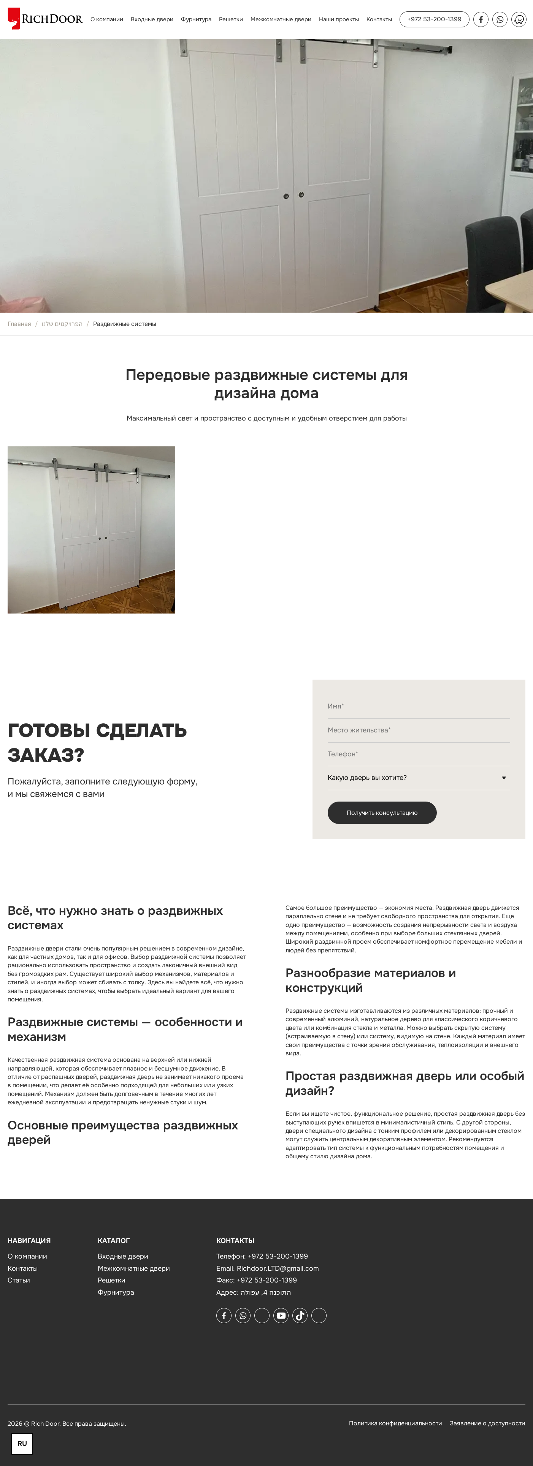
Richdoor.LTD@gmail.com (278, 1269)
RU (22, 1443)
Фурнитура (196, 19)
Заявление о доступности (487, 1423)
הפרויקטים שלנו (62, 324)
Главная (19, 324)
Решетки (231, 19)
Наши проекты (339, 19)
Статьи (19, 1280)
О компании (106, 19)
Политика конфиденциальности (395, 1423)
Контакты (379, 19)
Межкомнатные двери (281, 19)
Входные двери (152, 19)
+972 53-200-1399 (435, 19)
